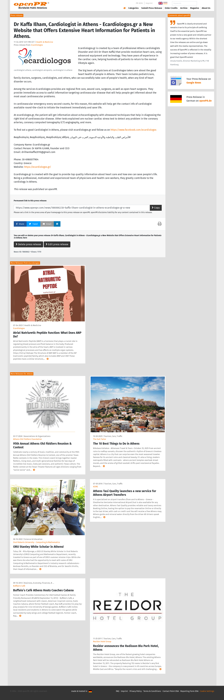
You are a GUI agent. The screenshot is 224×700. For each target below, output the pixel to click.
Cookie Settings (207, 691)
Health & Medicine (44, 42)
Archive (184, 8)
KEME (95, 486)
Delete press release (28, 244)
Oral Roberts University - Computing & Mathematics (36, 542)
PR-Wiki (139, 3)
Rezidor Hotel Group (102, 641)
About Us (206, 8)
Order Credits (171, 8)
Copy (156, 207)
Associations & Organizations (37, 436)
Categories (133, 8)
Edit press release (57, 244)
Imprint (149, 3)
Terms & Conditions (152, 691)
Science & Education (33, 539)
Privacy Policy (136, 691)
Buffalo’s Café (19, 586)
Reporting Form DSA (189, 691)
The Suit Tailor (99, 439)
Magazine (194, 8)
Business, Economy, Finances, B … (39, 583)
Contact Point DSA (171, 691)
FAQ (117, 691)
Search (203, 3)
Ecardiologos (37, 45)
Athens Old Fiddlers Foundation (27, 439)
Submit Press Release (151, 8)
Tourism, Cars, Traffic (113, 436)
